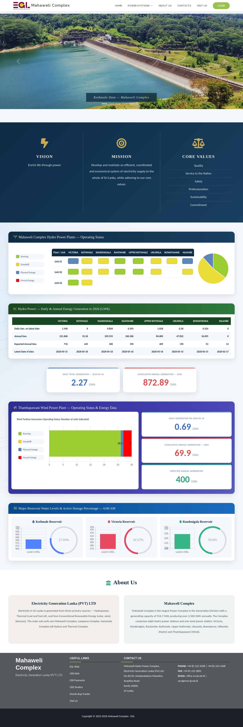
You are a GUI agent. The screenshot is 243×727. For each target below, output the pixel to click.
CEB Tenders (76, 687)
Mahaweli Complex (41, 5)
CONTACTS (184, 5)
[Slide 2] (111, 104)
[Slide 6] (138, 104)
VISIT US (202, 5)
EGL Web (74, 666)
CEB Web (74, 673)
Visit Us (74, 700)
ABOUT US (165, 5)
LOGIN (221, 5)
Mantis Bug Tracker (80, 694)
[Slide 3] (118, 104)
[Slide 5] (132, 104)
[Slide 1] (104, 104)
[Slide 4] (125, 104)
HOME (118, 5)
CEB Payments (77, 680)
